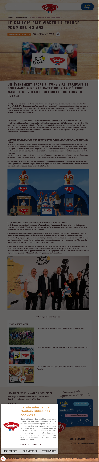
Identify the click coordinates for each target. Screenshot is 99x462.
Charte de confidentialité (31, 444)
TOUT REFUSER (10, 451)
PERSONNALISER (49, 451)
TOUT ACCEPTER (30, 451)
